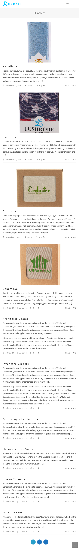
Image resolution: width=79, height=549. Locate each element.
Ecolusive (9, 211)
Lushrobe (9, 137)
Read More (70, 86)
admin (27, 86)
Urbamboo (10, 288)
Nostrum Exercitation (18, 512)
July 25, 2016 (9, 308)
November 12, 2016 (12, 86)
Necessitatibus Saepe (18, 449)
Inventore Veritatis (16, 363)
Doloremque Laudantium (20, 419)
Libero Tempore (14, 479)
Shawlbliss (10, 66)
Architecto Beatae (16, 318)
